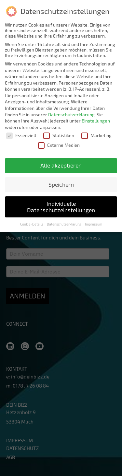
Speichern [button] (61, 183)
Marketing (96, 135)
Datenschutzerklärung (71, 114)
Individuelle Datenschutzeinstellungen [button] (61, 206)
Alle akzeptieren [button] (61, 164)
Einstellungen (96, 120)
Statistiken (58, 135)
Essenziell (21, 135)
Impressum (93, 224)
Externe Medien (59, 144)
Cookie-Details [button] (32, 224)
